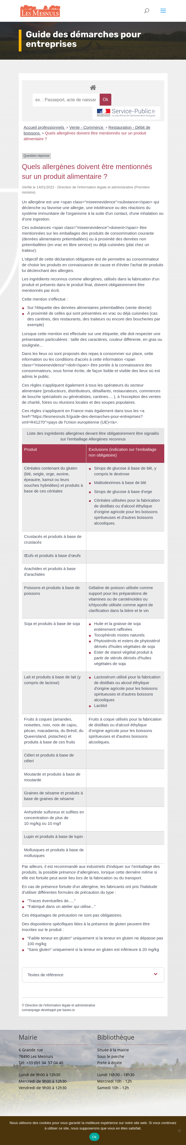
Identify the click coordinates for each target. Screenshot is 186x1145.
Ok (94, 1137)
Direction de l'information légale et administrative (60, 1005)
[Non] (179, 1130)
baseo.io (68, 1010)
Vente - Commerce (86, 127)
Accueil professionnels (44, 127)
